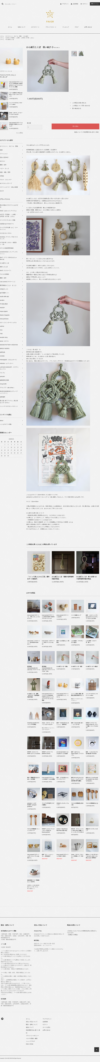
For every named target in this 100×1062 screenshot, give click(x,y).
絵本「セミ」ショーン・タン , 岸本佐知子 (48, 855)
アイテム (95, 4)
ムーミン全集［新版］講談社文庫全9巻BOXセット (77, 694)
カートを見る (46, 1027)
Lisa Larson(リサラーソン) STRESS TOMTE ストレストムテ (15, 124)
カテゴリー (35, 27)
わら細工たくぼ (10, 39)
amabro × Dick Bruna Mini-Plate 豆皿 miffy (62, 829)
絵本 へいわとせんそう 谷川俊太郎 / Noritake (92, 752)
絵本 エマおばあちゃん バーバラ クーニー (63, 778)
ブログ (76, 27)
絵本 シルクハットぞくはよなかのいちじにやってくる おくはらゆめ (92, 617)
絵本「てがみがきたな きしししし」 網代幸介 (63, 723)
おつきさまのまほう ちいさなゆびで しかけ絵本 (63, 752)
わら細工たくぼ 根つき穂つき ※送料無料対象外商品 (87, 578)
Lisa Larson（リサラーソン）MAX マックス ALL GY (48, 642)
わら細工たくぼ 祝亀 (62, 666)
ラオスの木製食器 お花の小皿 (77, 804)
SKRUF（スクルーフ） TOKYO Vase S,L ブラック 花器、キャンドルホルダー (92, 725)
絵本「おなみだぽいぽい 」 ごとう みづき (77, 723)
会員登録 (75, 4)
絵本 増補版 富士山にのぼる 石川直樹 (33, 778)
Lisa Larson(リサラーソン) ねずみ (62, 616)
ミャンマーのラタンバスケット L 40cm (15, 103)
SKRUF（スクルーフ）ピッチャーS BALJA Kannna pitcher (48, 830)
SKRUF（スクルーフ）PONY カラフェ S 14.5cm (33, 752)
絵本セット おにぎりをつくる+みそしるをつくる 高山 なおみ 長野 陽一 (92, 856)
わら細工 (26, 36)
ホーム (10, 27)
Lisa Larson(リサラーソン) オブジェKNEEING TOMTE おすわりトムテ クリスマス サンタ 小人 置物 (16, 84)
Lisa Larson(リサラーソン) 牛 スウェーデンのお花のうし (33, 856)
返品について (78, 132)
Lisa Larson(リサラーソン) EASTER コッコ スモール (62, 695)
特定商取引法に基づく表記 (91, 132)
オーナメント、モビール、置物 (13, 36)
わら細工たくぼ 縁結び (92, 666)
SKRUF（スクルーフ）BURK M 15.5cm (47, 752)
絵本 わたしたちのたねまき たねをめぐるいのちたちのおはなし (92, 779)
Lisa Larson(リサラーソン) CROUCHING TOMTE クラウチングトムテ (48, 617)
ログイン (85, 4)
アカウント (65, 4)
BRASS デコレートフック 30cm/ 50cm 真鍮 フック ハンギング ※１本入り (77, 830)
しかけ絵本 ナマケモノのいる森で (77, 641)
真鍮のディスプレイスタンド (92, 829)
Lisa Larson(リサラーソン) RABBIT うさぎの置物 (48, 778)
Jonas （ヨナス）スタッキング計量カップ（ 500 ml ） (77, 856)
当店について (21, 27)
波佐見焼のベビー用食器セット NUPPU (33, 881)
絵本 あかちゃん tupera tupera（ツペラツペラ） (77, 753)
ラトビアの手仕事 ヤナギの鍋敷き (48, 804)
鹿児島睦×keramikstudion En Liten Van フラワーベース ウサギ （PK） (48, 669)
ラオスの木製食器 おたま (92, 803)
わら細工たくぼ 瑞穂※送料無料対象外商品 (63, 578)
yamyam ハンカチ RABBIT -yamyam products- (31, 805)
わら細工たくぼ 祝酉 (76, 666)
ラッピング (65, 27)
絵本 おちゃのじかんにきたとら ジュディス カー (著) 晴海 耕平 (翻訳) (77, 779)
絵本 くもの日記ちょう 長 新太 (63, 641)
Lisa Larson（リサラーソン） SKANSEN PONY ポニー (33, 642)
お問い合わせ (88, 27)
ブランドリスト (51, 27)
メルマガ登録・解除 (31, 1038)
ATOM (31, 1044)
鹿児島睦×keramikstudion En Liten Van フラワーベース (33, 668)
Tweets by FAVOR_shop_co (8, 75)
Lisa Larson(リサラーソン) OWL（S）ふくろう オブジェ (33, 617)
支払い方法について (31, 1021)
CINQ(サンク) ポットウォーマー (63, 804)
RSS (27, 1044)
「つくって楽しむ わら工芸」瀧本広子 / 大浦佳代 (38, 578)
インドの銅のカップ (76, 615)
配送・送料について (31, 1024)
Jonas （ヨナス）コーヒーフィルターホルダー (15, 113)
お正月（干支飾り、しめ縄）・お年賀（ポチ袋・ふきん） (20, 37)
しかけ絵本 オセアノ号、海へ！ (91, 641)
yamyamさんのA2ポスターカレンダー (37, 497)
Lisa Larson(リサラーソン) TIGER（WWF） (62, 855)
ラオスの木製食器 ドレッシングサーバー (33, 829)
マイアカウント (47, 1019)
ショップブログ (30, 1041)
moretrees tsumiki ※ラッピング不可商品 (33, 723)
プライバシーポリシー (32, 1035)
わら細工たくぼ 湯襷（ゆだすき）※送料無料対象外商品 (33, 695)
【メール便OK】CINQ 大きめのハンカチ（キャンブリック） (15, 94)
